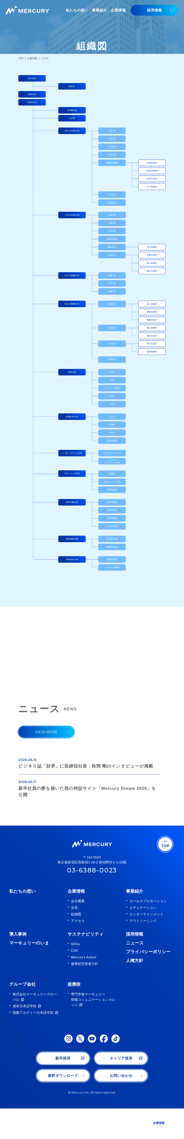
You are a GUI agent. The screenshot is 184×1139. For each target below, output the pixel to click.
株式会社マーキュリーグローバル (35, 1027)
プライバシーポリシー (148, 982)
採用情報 (134, 964)
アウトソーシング (143, 951)
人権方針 (134, 991)
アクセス (78, 951)
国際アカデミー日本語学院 (33, 1043)
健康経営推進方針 (84, 994)
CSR (74, 981)
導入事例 (17, 964)
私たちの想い (22, 921)
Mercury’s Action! (83, 987)
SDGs (75, 974)
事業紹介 (134, 921)
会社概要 (78, 931)
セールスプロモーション (148, 931)
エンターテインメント (146, 945)
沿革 (74, 938)
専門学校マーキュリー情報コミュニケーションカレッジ (93, 1030)
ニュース (135, 973)
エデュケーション (143, 938)
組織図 (76, 945)
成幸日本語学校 (24, 1036)
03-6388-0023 (92, 901)
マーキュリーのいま (29, 973)
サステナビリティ (86, 964)
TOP (21, 58)
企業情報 (32, 58)
